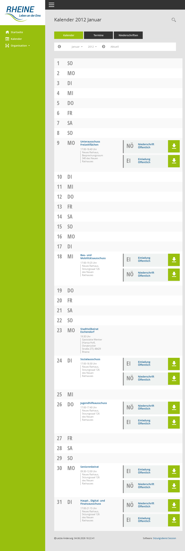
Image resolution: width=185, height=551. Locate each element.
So (70, 63)
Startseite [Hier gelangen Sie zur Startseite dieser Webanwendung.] (14, 32)
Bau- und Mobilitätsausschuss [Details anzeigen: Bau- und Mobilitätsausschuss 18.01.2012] (93, 256)
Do (70, 103)
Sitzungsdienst (164, 538)
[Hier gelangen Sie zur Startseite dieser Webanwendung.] (22, 14)
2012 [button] (92, 46)
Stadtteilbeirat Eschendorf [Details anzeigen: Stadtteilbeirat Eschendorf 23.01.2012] (89, 330)
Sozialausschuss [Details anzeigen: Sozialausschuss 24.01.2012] (90, 359)
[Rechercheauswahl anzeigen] (173, 20)
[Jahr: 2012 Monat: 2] (103, 46)
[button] (22, 45)
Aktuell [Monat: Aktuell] (115, 46)
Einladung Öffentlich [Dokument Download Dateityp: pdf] (144, 160)
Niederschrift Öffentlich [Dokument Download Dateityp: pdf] (146, 146)
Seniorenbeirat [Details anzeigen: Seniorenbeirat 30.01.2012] (89, 466)
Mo (71, 73)
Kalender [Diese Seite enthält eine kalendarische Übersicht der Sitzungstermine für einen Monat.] (13, 39)
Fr (69, 113)
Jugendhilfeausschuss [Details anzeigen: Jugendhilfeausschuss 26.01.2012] (93, 403)
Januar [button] (77, 46)
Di (69, 83)
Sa (69, 123)
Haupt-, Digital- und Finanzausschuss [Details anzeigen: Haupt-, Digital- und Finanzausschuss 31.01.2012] (92, 502)
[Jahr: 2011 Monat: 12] (59, 46)
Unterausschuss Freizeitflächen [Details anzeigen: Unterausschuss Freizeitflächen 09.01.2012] (90, 143)
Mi (70, 93)
